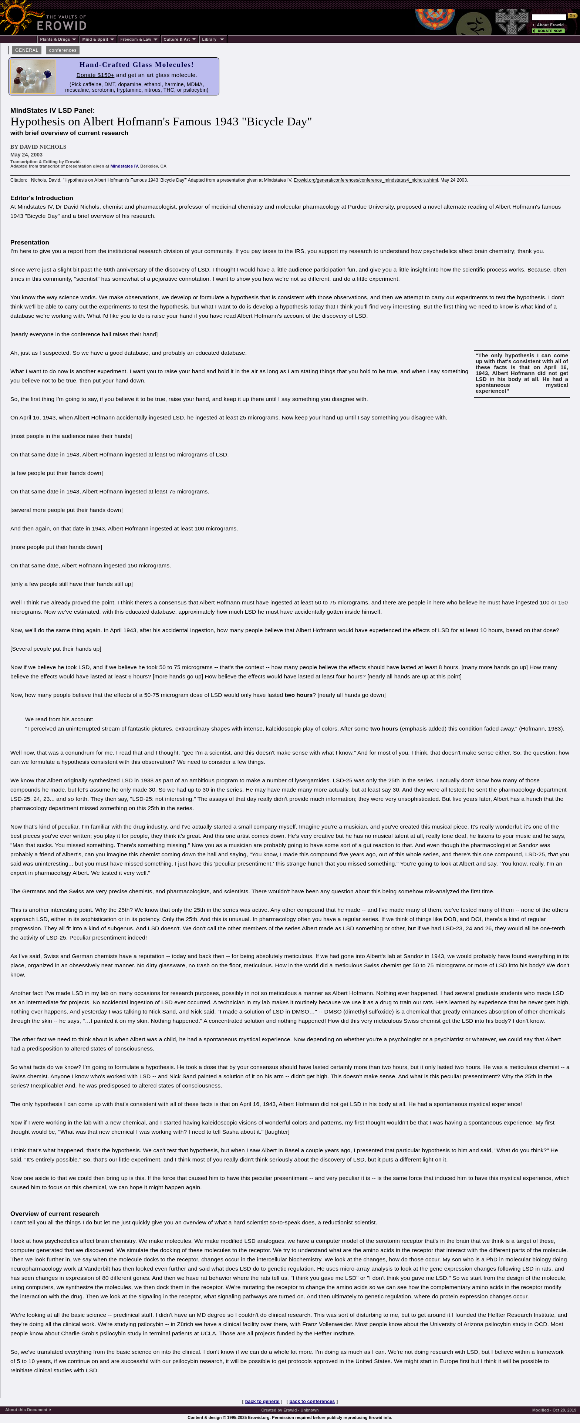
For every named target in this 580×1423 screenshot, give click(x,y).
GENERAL (26, 50)
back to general (262, 1401)
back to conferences (312, 1401)
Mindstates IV (124, 166)
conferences (63, 50)
